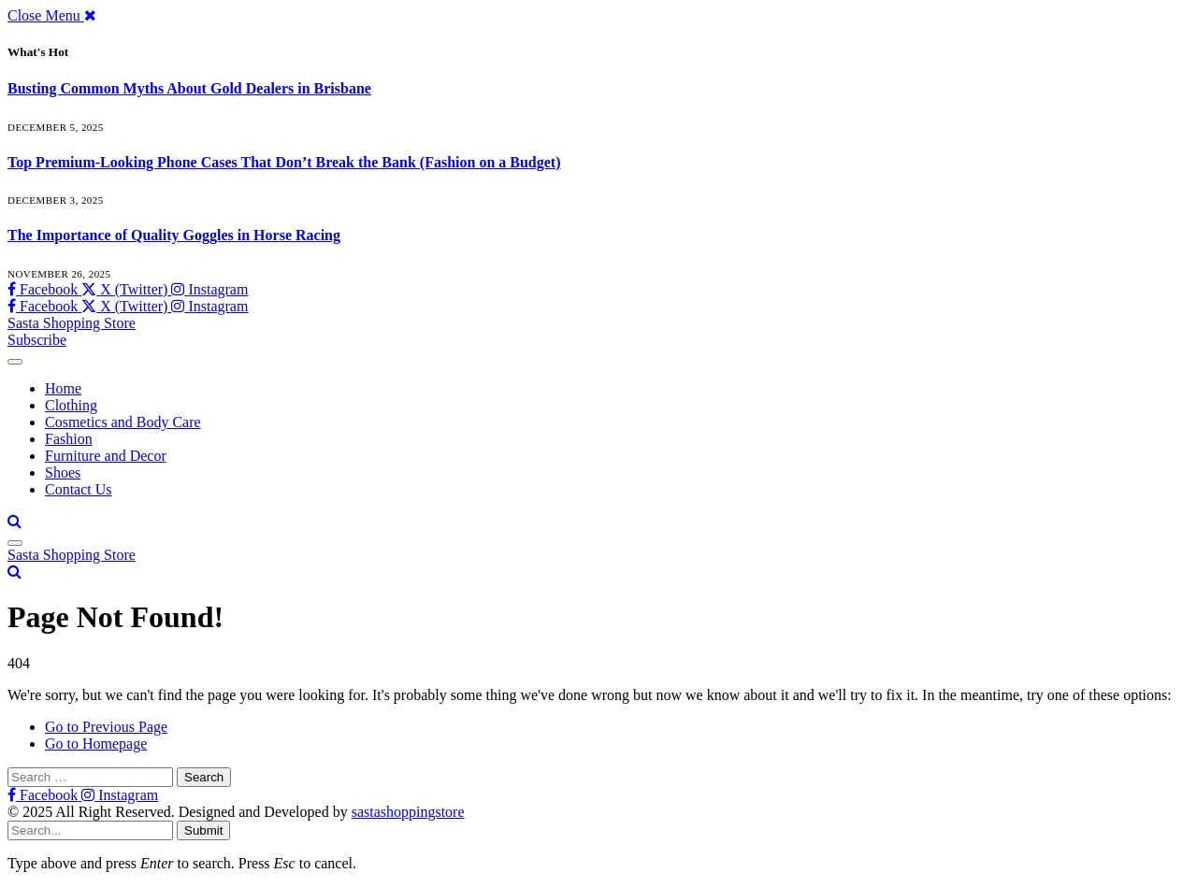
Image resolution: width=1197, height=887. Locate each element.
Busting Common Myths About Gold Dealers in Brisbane (189, 88)
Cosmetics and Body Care (123, 422)
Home (63, 388)
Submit (203, 830)
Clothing (71, 405)
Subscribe (36, 340)
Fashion (69, 439)
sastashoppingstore (408, 812)
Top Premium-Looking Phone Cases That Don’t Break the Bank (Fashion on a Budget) (284, 162)
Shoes (62, 472)
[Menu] (14, 362)
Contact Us (78, 489)
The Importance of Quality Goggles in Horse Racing (173, 235)
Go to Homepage (96, 743)
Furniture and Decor (105, 456)
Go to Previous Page (106, 727)
